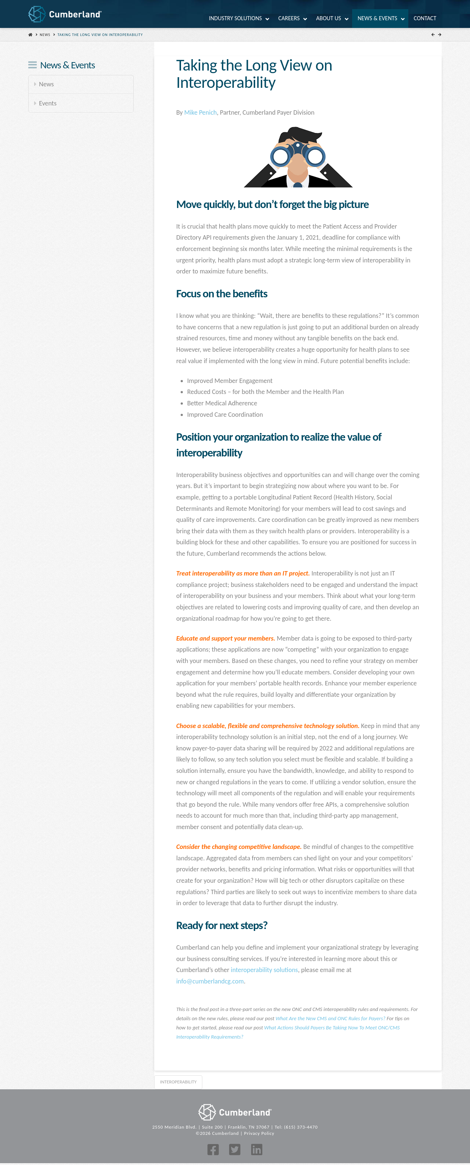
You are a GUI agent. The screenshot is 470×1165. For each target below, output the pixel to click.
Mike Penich (200, 112)
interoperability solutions (264, 970)
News (45, 34)
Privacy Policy (259, 1133)
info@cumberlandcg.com (210, 981)
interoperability (178, 1082)
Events (48, 103)
